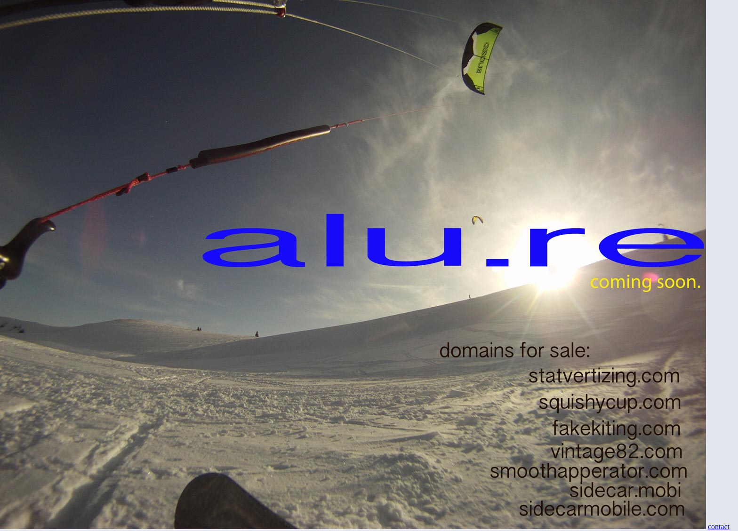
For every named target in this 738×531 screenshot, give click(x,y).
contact (719, 527)
